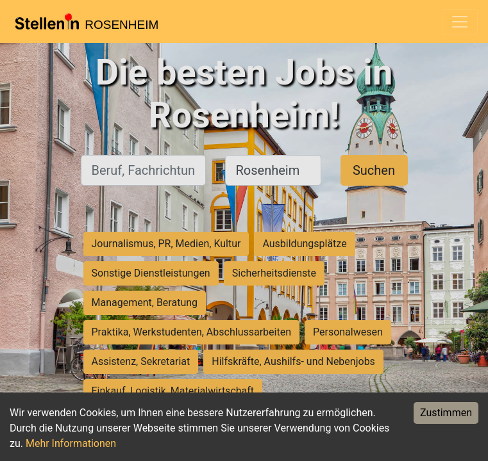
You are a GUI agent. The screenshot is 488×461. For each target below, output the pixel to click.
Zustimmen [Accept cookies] (446, 413)
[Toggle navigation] (460, 22)
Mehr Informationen (71, 443)
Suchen (374, 170)
